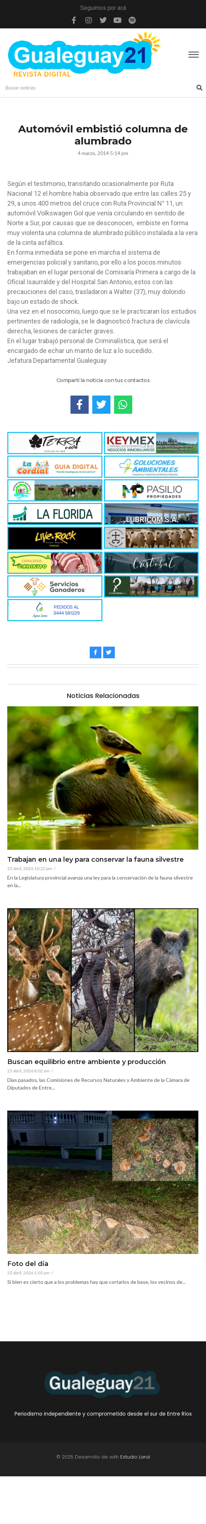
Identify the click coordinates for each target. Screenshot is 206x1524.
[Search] (100, 88)
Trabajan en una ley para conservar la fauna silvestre (95, 860)
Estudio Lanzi (135, 1456)
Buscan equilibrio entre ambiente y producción (86, 1062)
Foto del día (27, 1264)
